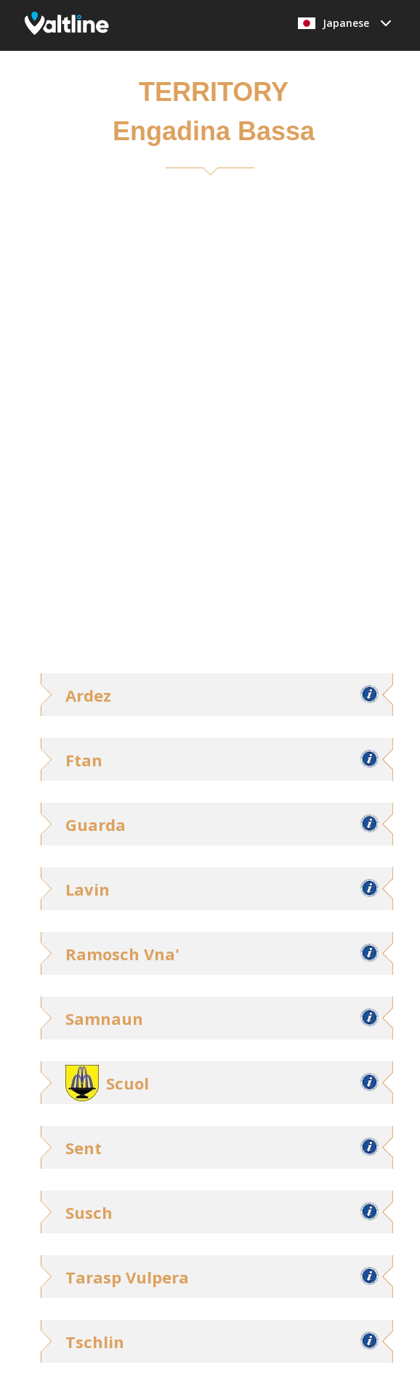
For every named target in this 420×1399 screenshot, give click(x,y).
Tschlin (94, 1342)
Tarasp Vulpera (127, 1277)
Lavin (87, 889)
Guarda (95, 824)
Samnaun (104, 1018)
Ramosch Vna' (122, 954)
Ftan (83, 760)
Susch (89, 1212)
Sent (83, 1148)
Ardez (88, 695)
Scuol (127, 1083)
